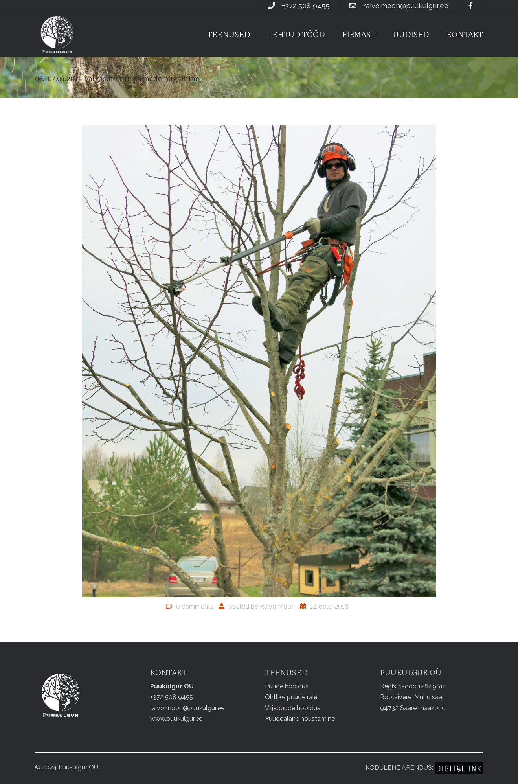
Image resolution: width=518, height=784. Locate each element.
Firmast (358, 34)
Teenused (229, 34)
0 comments (194, 606)
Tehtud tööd (296, 34)
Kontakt (464, 34)
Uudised (411, 34)
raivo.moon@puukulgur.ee (405, 6)
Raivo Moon (277, 606)
